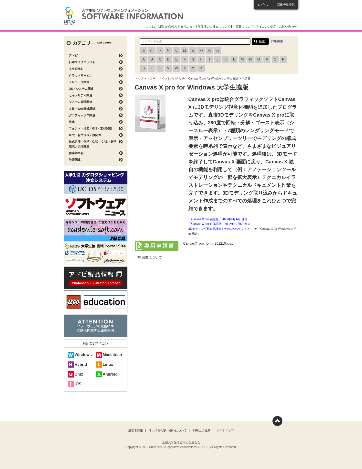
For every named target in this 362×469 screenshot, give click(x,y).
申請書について (243, 26)
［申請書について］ (150, 257)
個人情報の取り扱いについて (168, 430)
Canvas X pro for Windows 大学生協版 (213, 78)
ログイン (263, 4)
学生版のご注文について (214, 26)
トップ (139, 78)
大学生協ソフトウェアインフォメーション (123, 16)
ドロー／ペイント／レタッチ (166, 78)
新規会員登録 (286, 4)
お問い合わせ (288, 26)
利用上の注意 (201, 430)
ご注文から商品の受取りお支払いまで (170, 26)
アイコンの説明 (266, 26)
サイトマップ (225, 430)
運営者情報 (135, 430)
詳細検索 (277, 41)
